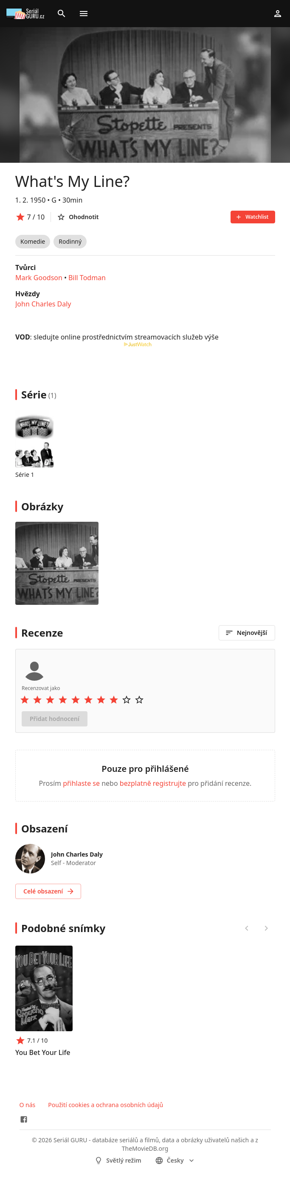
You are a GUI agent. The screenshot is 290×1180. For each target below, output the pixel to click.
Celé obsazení (49, 891)
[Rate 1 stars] (24, 699)
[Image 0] (57, 563)
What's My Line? (72, 181)
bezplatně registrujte (152, 783)
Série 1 (24, 474)
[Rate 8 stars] (113, 699)
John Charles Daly (43, 304)
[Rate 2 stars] (37, 699)
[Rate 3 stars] (50, 699)
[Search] (61, 13)
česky (175, 1160)
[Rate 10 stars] (139, 699)
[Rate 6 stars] (88, 699)
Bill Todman (86, 277)
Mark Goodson (38, 277)
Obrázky (42, 506)
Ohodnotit (78, 217)
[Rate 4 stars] (62, 699)
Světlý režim (117, 1160)
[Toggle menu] (84, 13)
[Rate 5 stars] (75, 699)
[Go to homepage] (26, 13)
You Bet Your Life (42, 1052)
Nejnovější (246, 633)
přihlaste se (81, 783)
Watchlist (251, 216)
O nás (28, 1105)
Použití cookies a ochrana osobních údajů (105, 1105)
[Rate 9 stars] (126, 699)
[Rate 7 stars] (101, 699)
